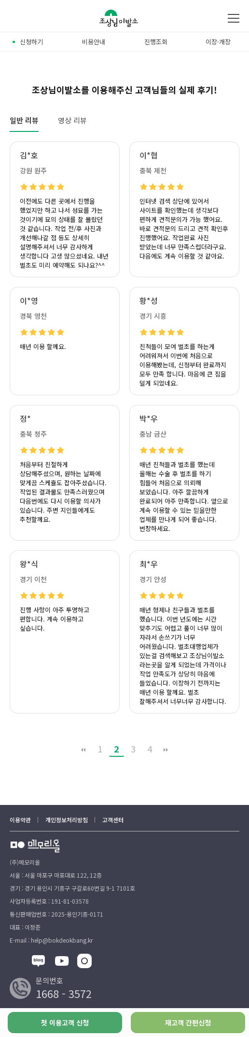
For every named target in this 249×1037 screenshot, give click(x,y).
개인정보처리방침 (66, 820)
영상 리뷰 (72, 120)
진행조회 (155, 41)
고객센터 (113, 820)
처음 (83, 749)
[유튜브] (62, 962)
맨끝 (166, 749)
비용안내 (93, 41)
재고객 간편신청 (188, 1022)
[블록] (38, 962)
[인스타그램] (84, 962)
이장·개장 (218, 41)
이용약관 (20, 820)
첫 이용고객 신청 (65, 1022)
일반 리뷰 (24, 120)
